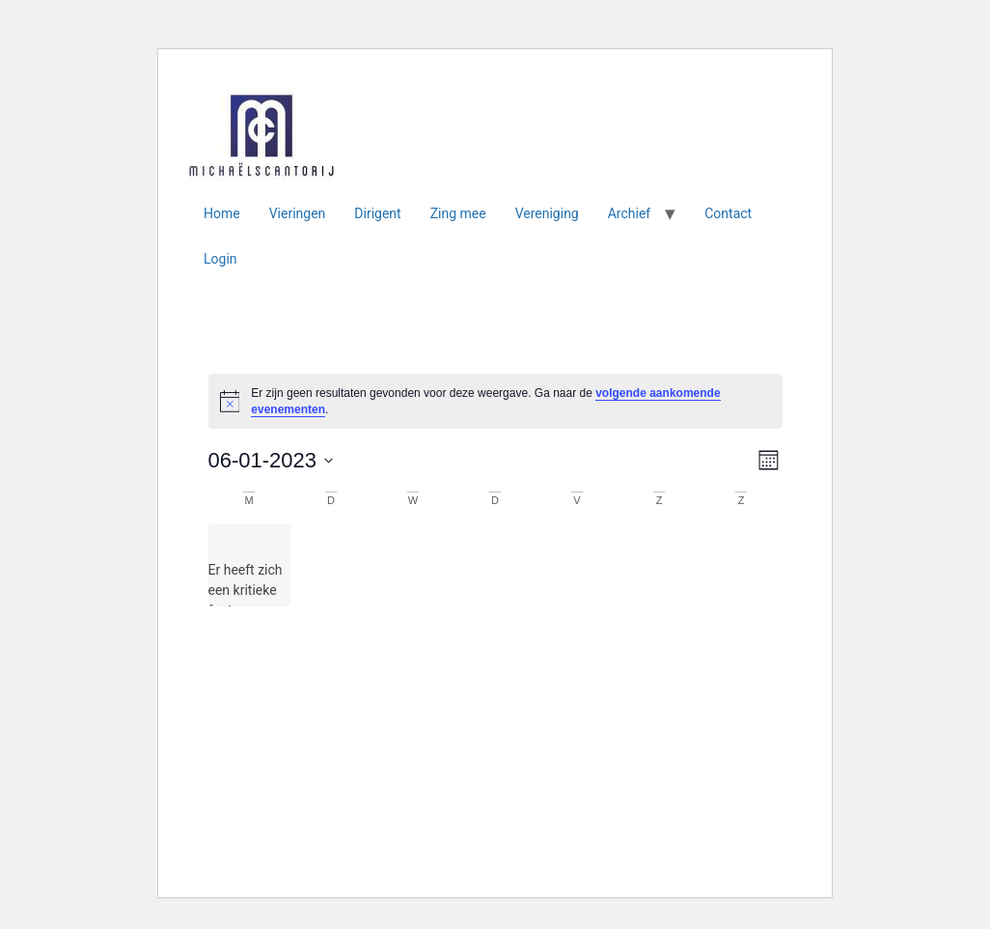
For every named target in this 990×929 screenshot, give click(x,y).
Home (222, 213)
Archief (629, 213)
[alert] (495, 401)
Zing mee (458, 213)
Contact (728, 213)
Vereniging (547, 213)
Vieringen (297, 213)
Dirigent (377, 213)
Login (220, 259)
